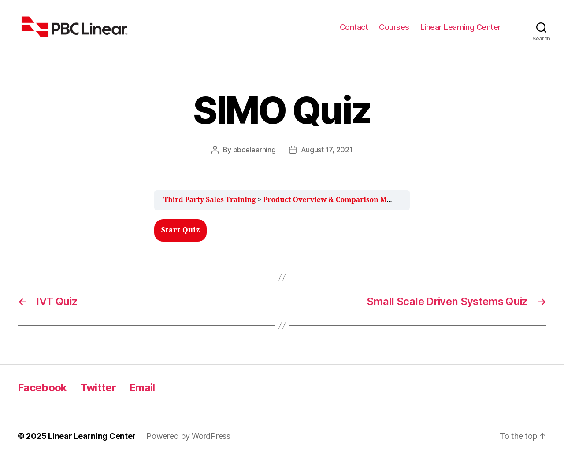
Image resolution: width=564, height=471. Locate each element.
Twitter (98, 397)
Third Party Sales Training (209, 210)
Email (142, 397)
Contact (354, 32)
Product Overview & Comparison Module (335, 210)
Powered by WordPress (188, 446)
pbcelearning (254, 160)
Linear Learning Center (460, 32)
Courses (394, 32)
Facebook (42, 397)
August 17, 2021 (327, 160)
